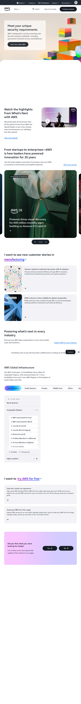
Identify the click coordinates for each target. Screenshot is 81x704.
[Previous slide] (34, 242)
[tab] (13, 388)
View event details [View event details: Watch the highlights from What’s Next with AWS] (11, 138)
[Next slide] (47, 242)
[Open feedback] (79, 352)
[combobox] (15, 259)
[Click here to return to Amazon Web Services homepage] (7, 10)
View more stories (70, 165)
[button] (68, 9)
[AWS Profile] (76, 2)
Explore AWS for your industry (65, 343)
